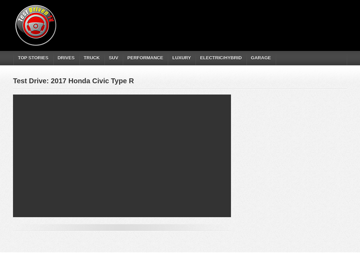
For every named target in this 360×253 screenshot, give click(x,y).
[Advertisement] (218, 19)
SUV (113, 57)
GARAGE (261, 57)
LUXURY (181, 57)
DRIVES (66, 57)
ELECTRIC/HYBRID (221, 57)
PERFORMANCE (145, 57)
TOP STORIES (33, 57)
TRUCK (92, 57)
